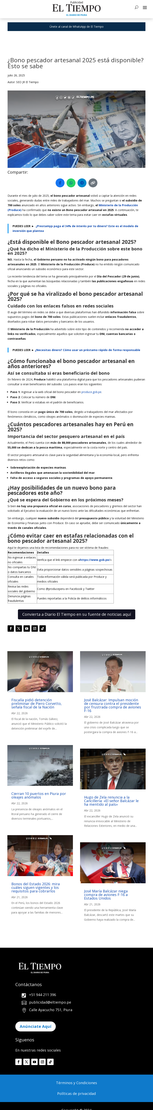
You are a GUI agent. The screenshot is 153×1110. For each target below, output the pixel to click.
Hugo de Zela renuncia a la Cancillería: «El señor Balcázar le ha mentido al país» (111, 801)
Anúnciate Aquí (35, 1026)
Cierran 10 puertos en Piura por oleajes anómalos (38, 795)
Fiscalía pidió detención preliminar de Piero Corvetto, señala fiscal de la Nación (36, 703)
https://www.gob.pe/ (95, 560)
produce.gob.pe (91, 392)
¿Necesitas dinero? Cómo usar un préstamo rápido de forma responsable (87, 350)
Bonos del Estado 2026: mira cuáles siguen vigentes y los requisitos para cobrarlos (35, 887)
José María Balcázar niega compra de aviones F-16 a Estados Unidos (106, 895)
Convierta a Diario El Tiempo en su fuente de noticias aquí (76, 614)
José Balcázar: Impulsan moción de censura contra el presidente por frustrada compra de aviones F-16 (112, 705)
